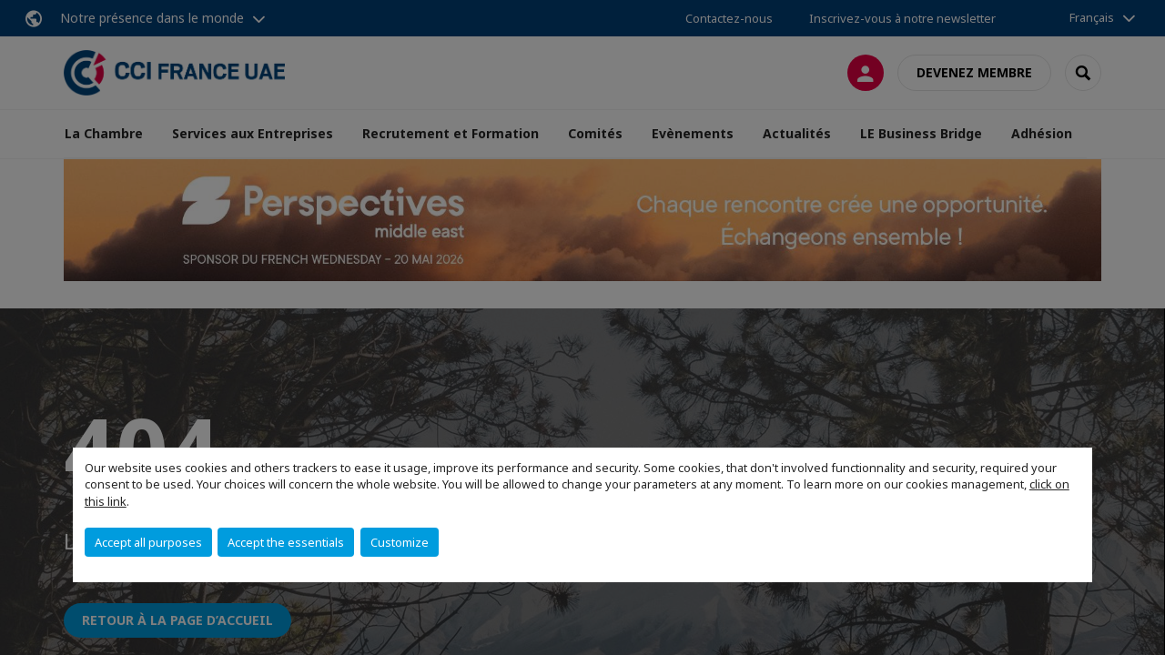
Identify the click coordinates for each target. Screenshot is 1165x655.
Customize (399, 542)
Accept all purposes (148, 542)
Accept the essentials (286, 542)
